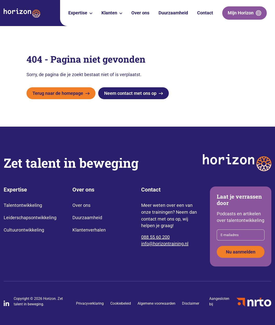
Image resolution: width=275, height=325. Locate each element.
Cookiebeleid (120, 303)
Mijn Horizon (241, 13)
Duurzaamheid (173, 13)
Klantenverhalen (89, 230)
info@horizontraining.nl (164, 243)
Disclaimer (190, 303)
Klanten (109, 13)
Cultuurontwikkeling (24, 230)
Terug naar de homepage (57, 93)
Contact (205, 13)
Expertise (77, 13)
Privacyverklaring (90, 303)
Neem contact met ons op (130, 93)
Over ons (140, 13)
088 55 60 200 (155, 237)
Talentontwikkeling (23, 205)
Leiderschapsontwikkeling (30, 217)
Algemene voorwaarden (156, 303)
